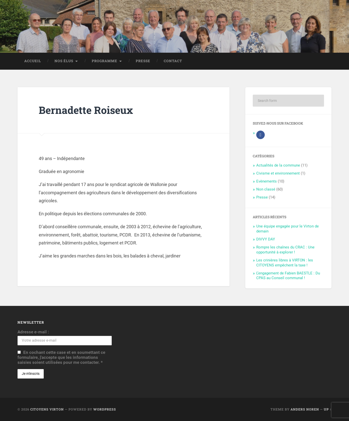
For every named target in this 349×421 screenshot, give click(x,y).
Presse (143, 61)
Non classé (265, 189)
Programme (104, 61)
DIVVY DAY (265, 239)
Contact (173, 61)
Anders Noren (304, 409)
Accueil (32, 61)
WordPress (104, 409)
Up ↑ (328, 409)
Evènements (266, 181)
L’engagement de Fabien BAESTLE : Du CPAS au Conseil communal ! (288, 275)
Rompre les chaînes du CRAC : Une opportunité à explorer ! (285, 249)
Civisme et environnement (278, 173)
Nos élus (63, 61)
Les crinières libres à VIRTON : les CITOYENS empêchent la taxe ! (284, 262)
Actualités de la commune (278, 165)
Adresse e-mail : (33, 331)
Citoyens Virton (47, 409)
